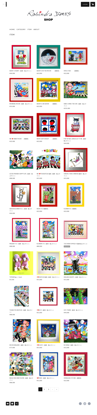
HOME (12, 29)
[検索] (4, 4)
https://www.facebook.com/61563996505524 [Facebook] (80, 403)
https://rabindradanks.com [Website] (89, 403)
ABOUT (37, 29)
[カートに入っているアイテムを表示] (92, 4)
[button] (85, 4)
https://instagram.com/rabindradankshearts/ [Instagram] (84, 403)
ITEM (29, 29)
